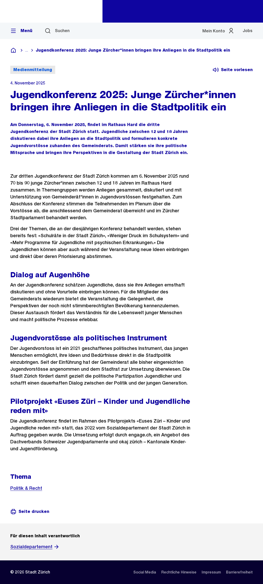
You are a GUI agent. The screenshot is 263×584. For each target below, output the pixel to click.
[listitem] (144, 572)
